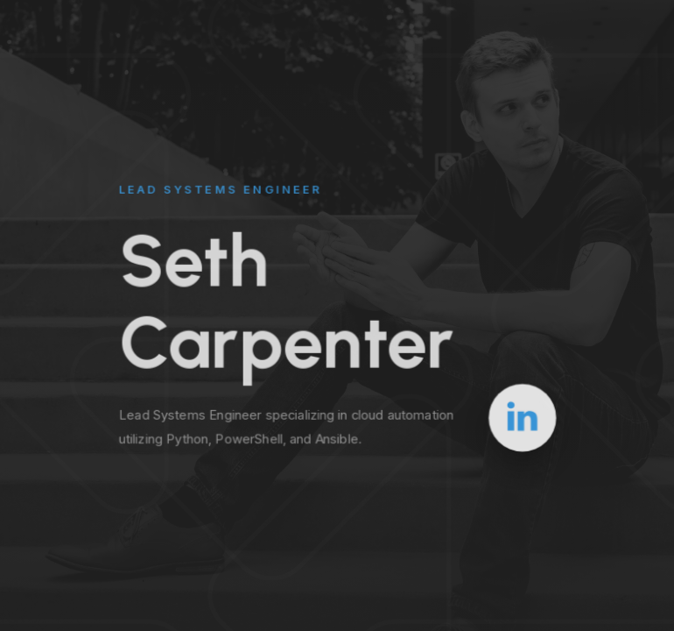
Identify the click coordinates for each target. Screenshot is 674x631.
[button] (522, 416)
